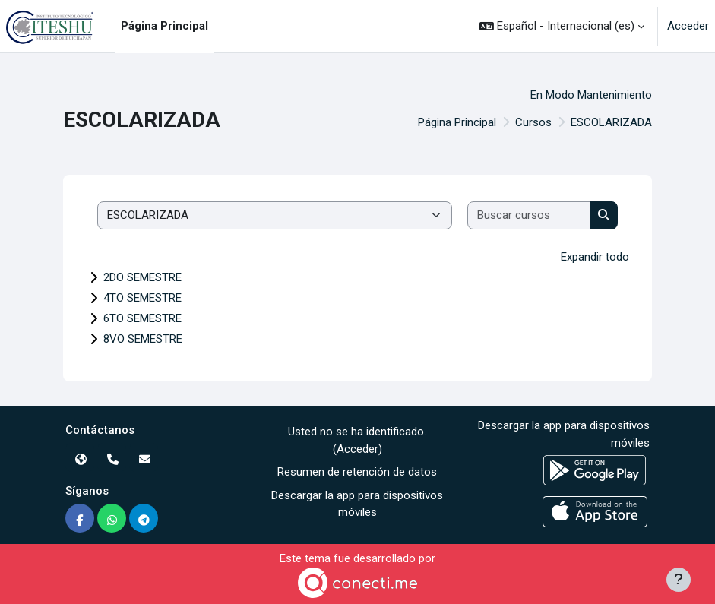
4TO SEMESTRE (142, 298)
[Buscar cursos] (529, 215)
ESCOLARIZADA (611, 122)
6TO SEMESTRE (142, 318)
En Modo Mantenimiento (591, 95)
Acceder (688, 26)
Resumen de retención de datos (357, 472)
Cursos (533, 122)
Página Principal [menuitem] (164, 26)
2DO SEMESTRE (142, 277)
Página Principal (457, 122)
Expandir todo (595, 257)
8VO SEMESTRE (142, 339)
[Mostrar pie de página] (678, 580)
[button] (562, 26)
